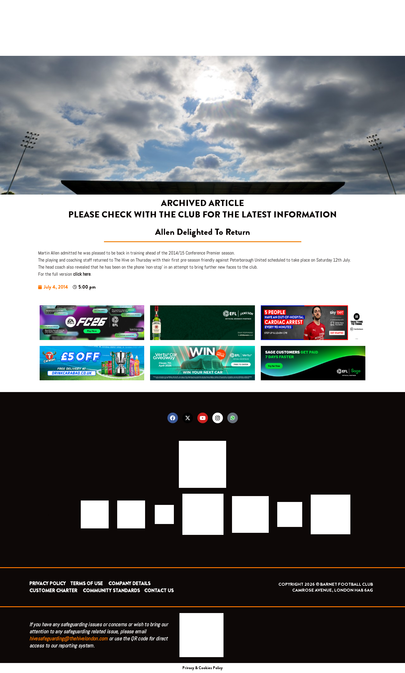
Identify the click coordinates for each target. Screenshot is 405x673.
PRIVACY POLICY (47, 583)
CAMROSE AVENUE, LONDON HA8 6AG (332, 590)
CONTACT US (159, 590)
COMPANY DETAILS (129, 583)
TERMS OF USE (87, 583)
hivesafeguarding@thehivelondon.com (68, 638)
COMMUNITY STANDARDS (111, 590)
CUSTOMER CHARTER (53, 590)
